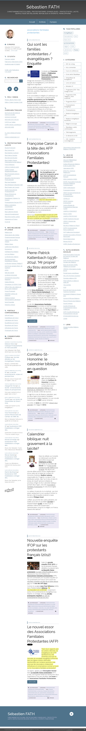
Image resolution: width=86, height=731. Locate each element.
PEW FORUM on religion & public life (71, 281)
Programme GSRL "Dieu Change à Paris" (72, 90)
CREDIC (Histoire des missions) (69, 222)
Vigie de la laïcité (9, 273)
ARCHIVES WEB (9, 127)
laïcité (43, 332)
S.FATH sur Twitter (10, 122)
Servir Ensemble (9, 302)
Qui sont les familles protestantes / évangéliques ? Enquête (39, 54)
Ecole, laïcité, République (73, 74)
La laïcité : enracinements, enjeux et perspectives (13, 374)
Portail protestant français (12, 237)
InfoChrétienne (9, 209)
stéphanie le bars (32, 523)
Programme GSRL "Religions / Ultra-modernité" (70, 96)
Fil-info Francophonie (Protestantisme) (11, 190)
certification (44, 335)
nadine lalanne (46, 521)
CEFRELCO (66, 198)
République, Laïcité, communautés (70, 128)
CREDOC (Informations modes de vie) (72, 270)
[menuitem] (32, 22)
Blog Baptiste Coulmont (11, 153)
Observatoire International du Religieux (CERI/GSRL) (71, 148)
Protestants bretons (69, 190)
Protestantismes (39, 124)
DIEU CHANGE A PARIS (70, 179)
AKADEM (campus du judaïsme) (11, 294)
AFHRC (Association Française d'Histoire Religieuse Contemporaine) (72, 183)
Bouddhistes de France (11, 323)
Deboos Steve (10, 344)
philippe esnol (44, 518)
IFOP (64, 287)
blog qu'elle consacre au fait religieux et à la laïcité (48, 467)
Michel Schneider (11, 439)
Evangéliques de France (11, 318)
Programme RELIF (71, 102)
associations (42, 333)
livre (76, 36)
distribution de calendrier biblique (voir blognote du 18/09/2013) (40, 389)
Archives (42, 22)
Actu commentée (71, 67)
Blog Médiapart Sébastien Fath (14, 185)
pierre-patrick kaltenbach (43, 696)
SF (6, 372)
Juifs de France (9, 315)
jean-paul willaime (44, 608)
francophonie (68, 36)
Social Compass (68, 303)
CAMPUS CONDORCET (70, 211)
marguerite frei (10, 386)
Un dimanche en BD (71, 136)
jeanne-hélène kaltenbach (42, 338)
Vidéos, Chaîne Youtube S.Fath (13, 102)
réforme (52, 608)
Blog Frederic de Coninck (12, 187)
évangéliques (31, 127)
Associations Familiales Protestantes (41, 486)
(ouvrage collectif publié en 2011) (42, 571)
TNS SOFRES (67, 285)
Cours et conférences (72, 71)
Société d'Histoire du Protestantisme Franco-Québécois (70, 307)
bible (34, 416)
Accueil (32, 22)
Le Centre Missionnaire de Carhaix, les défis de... (13, 414)
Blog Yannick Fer (9, 150)
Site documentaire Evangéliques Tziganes (11, 260)
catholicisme (67, 50)
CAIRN (65, 318)
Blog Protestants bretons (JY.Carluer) (12, 174)
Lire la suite (14, 50)
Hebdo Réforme (9, 282)
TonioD (7, 399)
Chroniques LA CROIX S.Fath (13, 284)
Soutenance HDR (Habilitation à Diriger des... (13, 428)
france (54, 330)
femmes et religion (48, 235)
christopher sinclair (33, 692)
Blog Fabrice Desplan (11, 155)
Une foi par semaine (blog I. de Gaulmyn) (13, 267)
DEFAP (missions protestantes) (68, 202)
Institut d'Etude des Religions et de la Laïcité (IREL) (71, 165)
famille (46, 127)
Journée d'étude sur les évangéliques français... (13, 359)
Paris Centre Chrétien (39, 222)
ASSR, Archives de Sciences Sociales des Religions (71, 261)
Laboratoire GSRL (68, 168)
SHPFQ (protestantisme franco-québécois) (70, 229)
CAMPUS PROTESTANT (70, 216)
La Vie (40, 504)
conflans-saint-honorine (35, 521)
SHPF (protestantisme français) (69, 176)
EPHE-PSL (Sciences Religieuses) (69, 171)
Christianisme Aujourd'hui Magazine (12, 278)
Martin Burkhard (10, 472)
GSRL (72, 46)
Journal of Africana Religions (71, 298)
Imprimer (51, 129)
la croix (35, 524)
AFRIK (6, 270)
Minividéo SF (69, 86)
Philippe (8, 357)
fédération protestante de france (37, 337)
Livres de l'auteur (71, 83)
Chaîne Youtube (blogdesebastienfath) (11, 170)
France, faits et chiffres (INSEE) (11, 241)
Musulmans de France (11, 325)
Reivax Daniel (9, 455)
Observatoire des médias (12, 235)
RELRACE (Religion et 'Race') (71, 225)
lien (29, 308)
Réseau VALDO (67, 241)
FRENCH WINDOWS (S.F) (12, 137)
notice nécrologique (46, 330)
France (76, 50)
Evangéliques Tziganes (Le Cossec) (12, 199)
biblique (51, 413)
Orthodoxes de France (11, 328)
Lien (52, 225)
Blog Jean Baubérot (10, 182)
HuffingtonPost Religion (11, 252)
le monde (53, 521)
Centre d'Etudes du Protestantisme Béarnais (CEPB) (70, 207)
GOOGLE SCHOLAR (10, 117)
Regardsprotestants (51, 279)
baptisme (30, 524)
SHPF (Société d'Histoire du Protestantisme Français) (71, 312)
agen (32, 519)
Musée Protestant (10, 148)
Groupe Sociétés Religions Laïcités (71, 327)
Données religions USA (70, 278)
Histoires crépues (10, 305)
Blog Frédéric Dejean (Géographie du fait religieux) (13, 161)
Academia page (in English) (12, 64)
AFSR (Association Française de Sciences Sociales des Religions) (71, 256)
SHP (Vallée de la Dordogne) (71, 232)
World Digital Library (69, 239)
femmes (30, 237)
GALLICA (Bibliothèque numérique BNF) (70, 160)
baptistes (46, 416)
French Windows (9, 164)
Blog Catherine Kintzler (11, 212)
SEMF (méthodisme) (69, 188)
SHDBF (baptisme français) (71, 219)
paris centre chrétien (47, 237)
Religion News (9, 244)
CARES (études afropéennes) (71, 244)
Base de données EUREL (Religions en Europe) (70, 265)
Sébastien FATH (43, 7)
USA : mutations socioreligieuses (69, 140)
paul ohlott (50, 337)
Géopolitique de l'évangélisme (69, 78)
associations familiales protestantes (38, 415)
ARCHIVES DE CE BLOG (12, 119)
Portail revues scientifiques (71, 273)
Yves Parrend (9, 413)
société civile (49, 332)
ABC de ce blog (70, 64)
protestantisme (40, 127)
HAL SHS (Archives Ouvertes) (71, 276)
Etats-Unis (67, 40)
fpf (42, 235)
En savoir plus (69, 729)
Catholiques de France (11, 320)
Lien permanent (33, 122)
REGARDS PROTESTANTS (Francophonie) (12, 179)
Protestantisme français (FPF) (13, 202)
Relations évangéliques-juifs (71, 114)
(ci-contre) (36, 198)
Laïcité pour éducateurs (12, 247)
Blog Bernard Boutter (11, 158)
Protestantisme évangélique (69, 106)
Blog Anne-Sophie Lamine (12, 217)
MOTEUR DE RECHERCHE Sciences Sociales (12, 114)
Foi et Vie (7, 222)
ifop (56, 608)
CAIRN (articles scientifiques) (13, 125)
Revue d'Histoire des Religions (72, 301)
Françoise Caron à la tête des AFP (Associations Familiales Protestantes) (42, 153)
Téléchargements (71, 132)
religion (39, 332)
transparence (52, 335)
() (42, 194)
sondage (51, 127)
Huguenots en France (11, 219)
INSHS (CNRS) (67, 214)
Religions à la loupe (49, 604)
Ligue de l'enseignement (12, 214)
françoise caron (45, 126)
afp (50, 124)
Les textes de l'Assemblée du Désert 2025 (13, 401)
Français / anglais (10, 59)
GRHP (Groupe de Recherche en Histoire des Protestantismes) (71, 194)
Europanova (8, 249)
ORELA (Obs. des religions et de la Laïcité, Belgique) (13, 288)
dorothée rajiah (37, 237)
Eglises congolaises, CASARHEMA (10, 206)
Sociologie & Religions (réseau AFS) (72, 295)
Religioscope (8, 232)
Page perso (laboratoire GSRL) (14, 62)
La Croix (50, 502)
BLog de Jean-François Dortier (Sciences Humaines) (72, 291)
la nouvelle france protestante (45, 691)
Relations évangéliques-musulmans (71, 119)
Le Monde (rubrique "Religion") (14, 263)
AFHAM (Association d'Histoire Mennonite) (72, 235)
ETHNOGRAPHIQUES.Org (70, 316)
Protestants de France (11, 330)
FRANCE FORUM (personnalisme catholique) (12, 299)
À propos (53, 22)
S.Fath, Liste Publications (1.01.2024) (12, 71)
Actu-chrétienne (32, 312)
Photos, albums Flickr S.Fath (13, 100)
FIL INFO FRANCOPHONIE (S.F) (13, 134)
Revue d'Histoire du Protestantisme (10, 195)
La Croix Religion (9, 254)
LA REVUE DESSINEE (11, 275)
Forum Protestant (10, 291)
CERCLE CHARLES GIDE (12, 167)
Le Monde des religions (11, 257)
